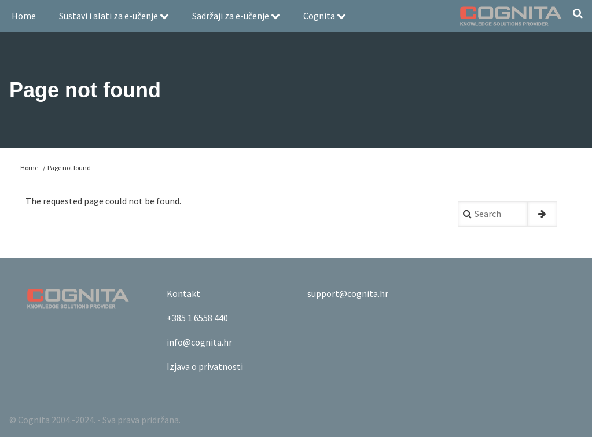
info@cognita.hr (199, 342)
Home (29, 167)
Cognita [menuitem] (324, 15)
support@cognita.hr (347, 293)
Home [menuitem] (24, 15)
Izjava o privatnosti (205, 366)
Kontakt (183, 293)
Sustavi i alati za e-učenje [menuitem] (114, 15)
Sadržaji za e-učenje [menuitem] (236, 15)
